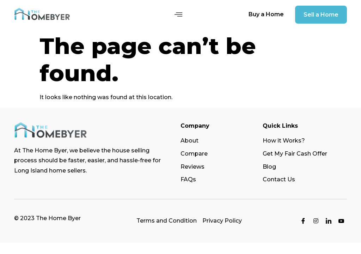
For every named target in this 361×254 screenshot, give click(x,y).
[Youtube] (341, 221)
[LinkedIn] (329, 221)
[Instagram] (316, 221)
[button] (178, 14)
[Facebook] (303, 221)
